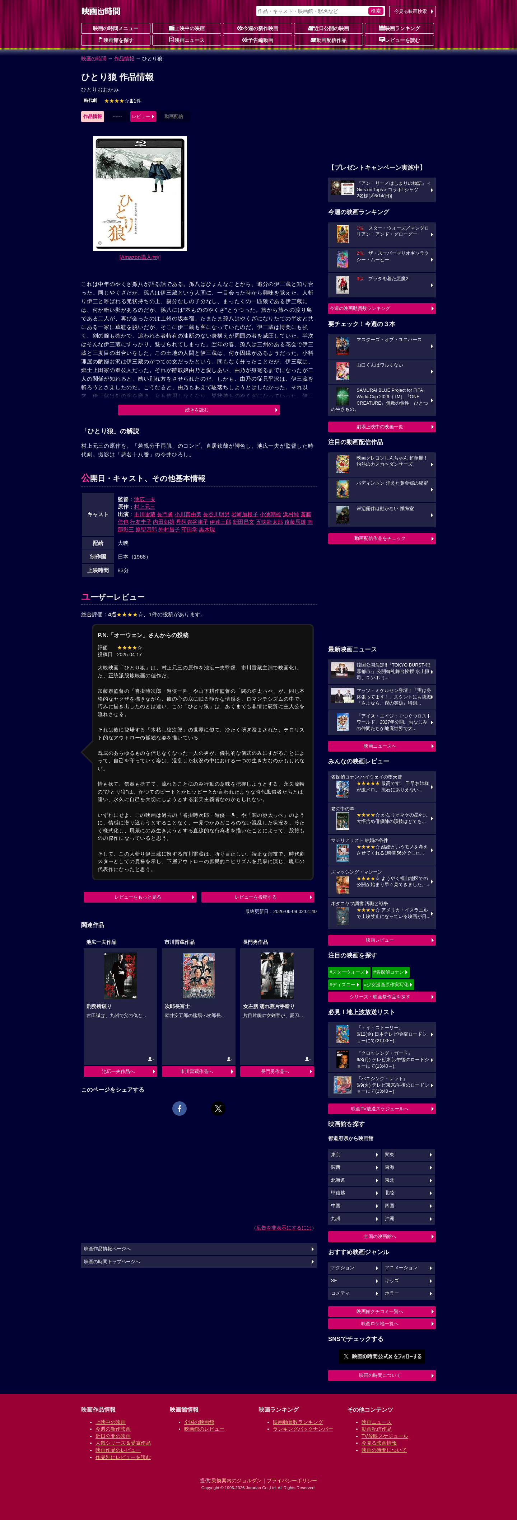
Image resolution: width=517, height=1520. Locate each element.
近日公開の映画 (328, 28)
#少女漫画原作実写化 (386, 984)
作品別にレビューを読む (123, 1457)
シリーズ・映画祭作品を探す (380, 996)
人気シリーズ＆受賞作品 (123, 1443)
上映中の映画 (187, 28)
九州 (335, 1218)
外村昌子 (169, 529)
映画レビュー (380, 940)
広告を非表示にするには (284, 1227)
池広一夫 (144, 499)
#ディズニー (342, 984)
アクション (342, 1267)
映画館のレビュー (204, 1429)
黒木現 (207, 529)
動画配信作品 (328, 40)
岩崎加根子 (244, 514)
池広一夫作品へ (118, 1071)
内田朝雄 (163, 522)
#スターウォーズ (347, 972)
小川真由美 (187, 514)
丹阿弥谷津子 (192, 522)
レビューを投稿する (256, 897)
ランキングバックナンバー (303, 1429)
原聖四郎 (146, 529)
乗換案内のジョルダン (236, 1480)
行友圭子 (141, 522)
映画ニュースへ (380, 746)
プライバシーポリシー (292, 1480)
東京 (335, 1154)
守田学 (189, 529)
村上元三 (144, 507)
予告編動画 (257, 40)
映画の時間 (93, 58)
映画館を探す (116, 40)
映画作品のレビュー (118, 1450)
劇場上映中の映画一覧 (380, 426)
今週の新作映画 (257, 28)
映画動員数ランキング (298, 1422)
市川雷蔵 (144, 514)
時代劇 (90, 100)
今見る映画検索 (410, 11)
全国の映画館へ (380, 1236)
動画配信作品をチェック (380, 538)
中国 (335, 1205)
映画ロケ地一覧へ (380, 1323)
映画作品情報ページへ (107, 1248)
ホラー (392, 1293)
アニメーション (401, 1267)
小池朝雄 (270, 514)
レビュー (141, 116)
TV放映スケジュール (385, 1436)
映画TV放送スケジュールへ (380, 1108)
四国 (389, 1205)
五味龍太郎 (269, 522)
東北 (389, 1180)
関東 (389, 1154)
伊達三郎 (220, 522)
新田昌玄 (243, 522)
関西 (335, 1167)
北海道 (338, 1180)
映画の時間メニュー (115, 28)
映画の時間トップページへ (112, 1261)
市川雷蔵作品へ (196, 1071)
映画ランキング (399, 28)
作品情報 (124, 58)
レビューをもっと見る (138, 897)
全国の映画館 (199, 1422)
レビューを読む (399, 40)
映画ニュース (187, 40)
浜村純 (291, 514)
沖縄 (389, 1218)
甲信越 (338, 1192)
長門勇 (165, 514)
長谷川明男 (216, 514)
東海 (389, 1167)
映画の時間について (380, 1375)
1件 (122, 101)
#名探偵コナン (388, 972)
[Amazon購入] (140, 257)
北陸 (389, 1192)
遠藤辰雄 (295, 522)
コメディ (340, 1293)
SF (334, 1280)
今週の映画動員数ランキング (360, 308)
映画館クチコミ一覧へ (380, 1311)
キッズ (392, 1280)
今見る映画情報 (379, 1443)
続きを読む (197, 410)
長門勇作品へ (275, 1071)
